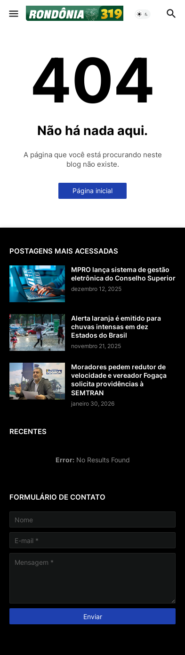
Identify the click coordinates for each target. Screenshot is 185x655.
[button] (13, 14)
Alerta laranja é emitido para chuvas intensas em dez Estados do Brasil (116, 326)
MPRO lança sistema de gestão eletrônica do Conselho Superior (123, 273)
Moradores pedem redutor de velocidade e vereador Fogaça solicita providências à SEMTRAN (119, 380)
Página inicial (92, 191)
